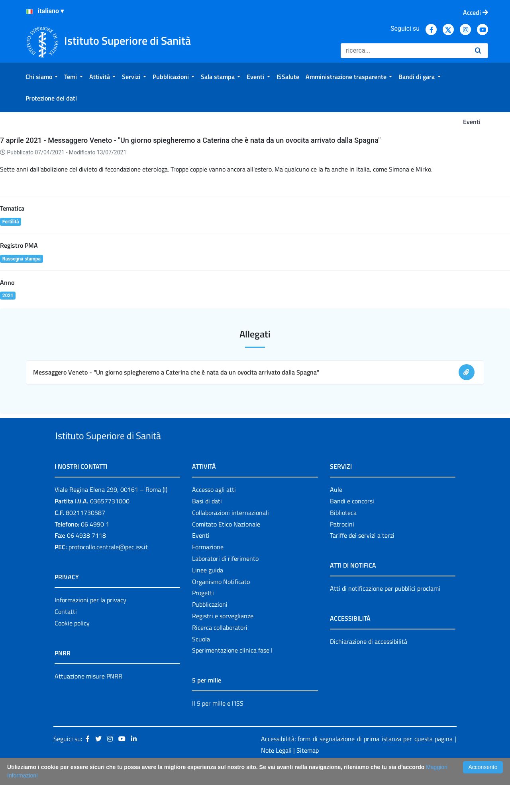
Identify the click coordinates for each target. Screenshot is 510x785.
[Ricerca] (405, 50)
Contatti (66, 630)
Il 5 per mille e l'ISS (217, 722)
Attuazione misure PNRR (88, 694)
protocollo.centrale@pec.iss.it (108, 565)
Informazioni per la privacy (90, 618)
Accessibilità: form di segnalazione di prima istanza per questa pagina (357, 757)
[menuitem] (41, 77)
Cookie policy (72, 641)
